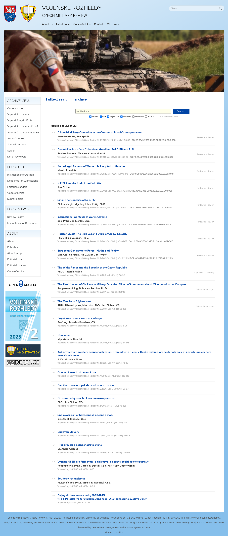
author (95, 116)
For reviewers (19, 209)
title (104, 116)
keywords (114, 116)
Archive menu (19, 101)
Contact (98, 24)
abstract (127, 116)
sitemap (109, 532)
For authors (18, 167)
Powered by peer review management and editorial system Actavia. (114, 527)
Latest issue (63, 24)
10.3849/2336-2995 (213, 522)
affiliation (139, 116)
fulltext (151, 116)
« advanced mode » (169, 116)
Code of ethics (81, 24)
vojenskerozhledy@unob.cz (206, 517)
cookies (119, 532)
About (45, 24)
